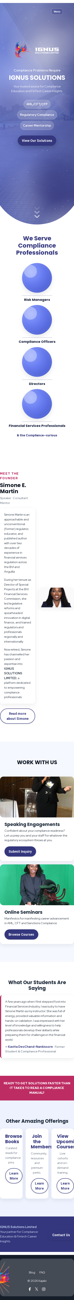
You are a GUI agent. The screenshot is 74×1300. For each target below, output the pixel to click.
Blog (32, 1272)
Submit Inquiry (20, 851)
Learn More (13, 1175)
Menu (57, 11)
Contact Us (61, 1235)
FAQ (42, 1272)
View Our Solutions (37, 141)
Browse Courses (21, 934)
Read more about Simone (18, 716)
